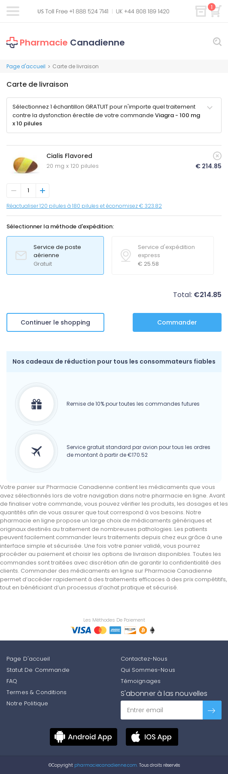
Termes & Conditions (36, 692)
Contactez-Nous (144, 659)
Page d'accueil (26, 66)
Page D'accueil (28, 659)
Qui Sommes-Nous (148, 670)
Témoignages (141, 681)
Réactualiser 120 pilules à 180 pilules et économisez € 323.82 (84, 205)
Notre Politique (27, 703)
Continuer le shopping (55, 322)
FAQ (11, 681)
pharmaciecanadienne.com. (105, 765)
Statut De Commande (38, 670)
